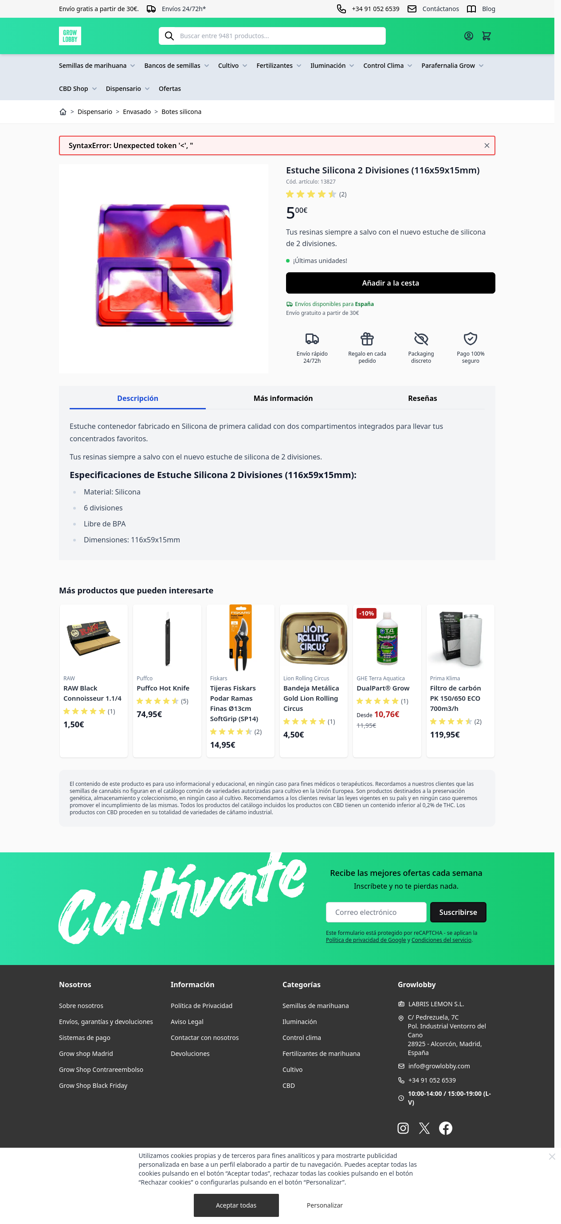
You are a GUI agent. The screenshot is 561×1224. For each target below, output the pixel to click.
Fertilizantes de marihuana (321, 1053)
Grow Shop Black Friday (93, 1085)
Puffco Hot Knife (163, 687)
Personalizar (325, 1205)
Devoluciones (190, 1053)
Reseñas (422, 398)
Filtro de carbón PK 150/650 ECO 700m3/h (455, 698)
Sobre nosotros (81, 1005)
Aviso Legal (187, 1021)
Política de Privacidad (201, 1005)
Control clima (301, 1037)
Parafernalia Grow (453, 65)
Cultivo (234, 65)
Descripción (137, 398)
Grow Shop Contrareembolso (101, 1069)
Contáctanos (441, 8)
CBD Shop (79, 88)
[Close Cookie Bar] (552, 1156)
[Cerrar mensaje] (487, 145)
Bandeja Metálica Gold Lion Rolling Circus (311, 698)
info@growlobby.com (439, 1066)
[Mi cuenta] (468, 36)
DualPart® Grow (383, 687)
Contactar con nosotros (205, 1037)
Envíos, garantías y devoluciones (106, 1021)
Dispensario (129, 88)
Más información (283, 398)
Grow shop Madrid (86, 1053)
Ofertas (170, 88)
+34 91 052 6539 (432, 1080)
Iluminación (333, 65)
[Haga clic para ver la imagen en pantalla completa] (163, 268)
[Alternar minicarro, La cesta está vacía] (486, 36)
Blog (488, 8)
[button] (316, 194)
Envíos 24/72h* (184, 8)
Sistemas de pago (84, 1037)
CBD (288, 1085)
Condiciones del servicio (441, 940)
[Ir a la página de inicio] (70, 36)
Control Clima (388, 65)
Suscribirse (458, 912)
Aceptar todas (236, 1205)
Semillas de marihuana (98, 65)
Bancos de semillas (177, 65)
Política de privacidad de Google (366, 940)
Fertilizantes (279, 65)
